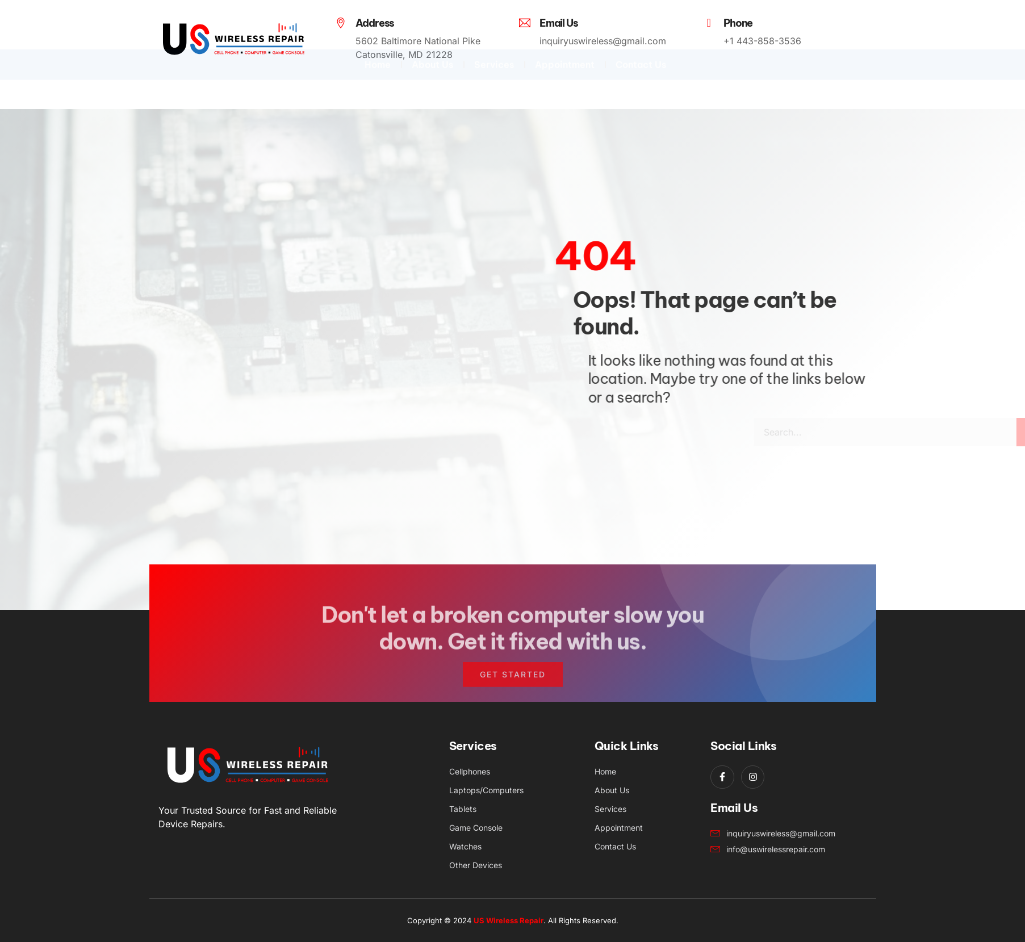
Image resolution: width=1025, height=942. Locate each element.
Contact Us (641, 93)
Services (494, 93)
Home (378, 93)
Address (375, 23)
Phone (737, 23)
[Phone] (708, 22)
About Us (432, 93)
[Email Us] (524, 22)
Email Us (558, 23)
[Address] (340, 22)
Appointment (565, 93)
